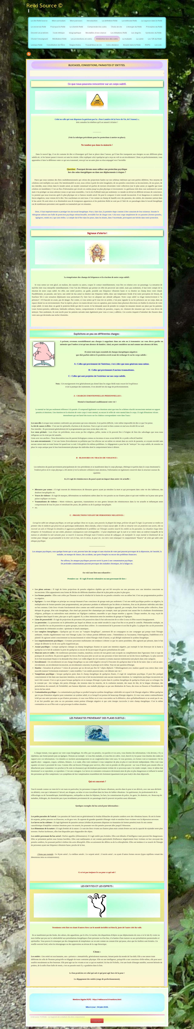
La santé (139, 38)
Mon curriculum (58, 20)
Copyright (97, 1020)
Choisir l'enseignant (39, 38)
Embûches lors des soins (107, 38)
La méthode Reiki (129, 20)
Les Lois (158, 45)
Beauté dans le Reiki (131, 45)
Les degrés (136, 32)
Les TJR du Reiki (155, 38)
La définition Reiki (109, 20)
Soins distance (112, 45)
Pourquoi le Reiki (57, 26)
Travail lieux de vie (93, 45)
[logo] (45, 8)
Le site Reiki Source (39, 20)
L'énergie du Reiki (134, 26)
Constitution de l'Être (56, 45)
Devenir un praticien (39, 32)
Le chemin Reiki (76, 26)
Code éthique (59, 32)
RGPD (147, 45)
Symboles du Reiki (153, 32)
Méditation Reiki (59, 38)
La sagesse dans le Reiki (151, 20)
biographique (75, 32)
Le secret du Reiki (38, 26)
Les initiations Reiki (119, 32)
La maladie (127, 38)
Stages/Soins (75, 45)
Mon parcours (76, 20)
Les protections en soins (81, 38)
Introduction (92, 20)
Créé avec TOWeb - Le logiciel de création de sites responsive (58, 1017)
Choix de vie (116, 26)
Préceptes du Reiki (154, 26)
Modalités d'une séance (96, 32)
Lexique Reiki (36, 45)
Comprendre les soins (97, 26)
